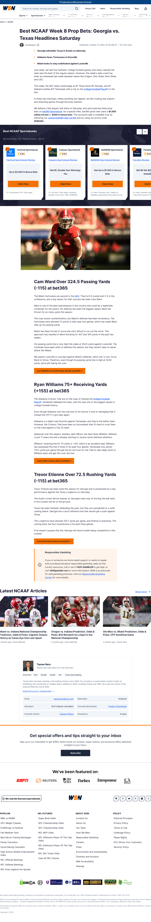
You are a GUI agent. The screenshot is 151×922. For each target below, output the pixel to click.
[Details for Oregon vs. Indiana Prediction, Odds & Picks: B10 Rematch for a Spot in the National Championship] (75, 611)
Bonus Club (90, 8)
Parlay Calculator (9, 842)
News (102, 8)
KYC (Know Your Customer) (128, 842)
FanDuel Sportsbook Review (20, 160)
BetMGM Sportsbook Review (105, 160)
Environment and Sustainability (91, 851)
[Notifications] (146, 8)
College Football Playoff (96, 89)
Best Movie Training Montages (16, 837)
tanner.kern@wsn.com (63, 699)
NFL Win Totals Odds (48, 853)
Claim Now (23, 184)
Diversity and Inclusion (87, 856)
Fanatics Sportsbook (117, 706)
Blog (137, 8)
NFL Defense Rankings (12, 864)
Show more (143, 591)
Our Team (81, 828)
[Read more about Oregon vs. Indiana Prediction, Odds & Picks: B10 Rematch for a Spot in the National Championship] (75, 634)
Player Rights (120, 837)
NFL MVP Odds (46, 832)
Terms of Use (120, 828)
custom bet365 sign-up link (62, 118)
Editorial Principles (123, 818)
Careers (80, 842)
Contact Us (82, 818)
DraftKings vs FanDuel (12, 828)
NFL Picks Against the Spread (15, 869)
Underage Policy (122, 832)
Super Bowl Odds (47, 818)
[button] (139, 131)
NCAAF (10, 22)
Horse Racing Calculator (13, 847)
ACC (77, 296)
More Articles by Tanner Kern (38, 691)
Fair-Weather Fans (9, 832)
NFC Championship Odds (51, 823)
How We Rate (83, 832)
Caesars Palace (66, 714)
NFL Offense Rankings (12, 859)
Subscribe (75, 753)
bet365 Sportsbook (52, 111)
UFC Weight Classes (11, 823)
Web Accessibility (85, 861)
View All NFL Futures (48, 858)
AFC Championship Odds (51, 828)
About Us (81, 823)
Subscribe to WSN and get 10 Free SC (77, 2)
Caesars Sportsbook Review (63, 160)
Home (2, 22)
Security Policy (121, 847)
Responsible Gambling (120, 8)
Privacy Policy (121, 823)
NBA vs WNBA (8, 818)
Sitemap (80, 866)
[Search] (76, 8)
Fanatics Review (141, 160)
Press (79, 847)
